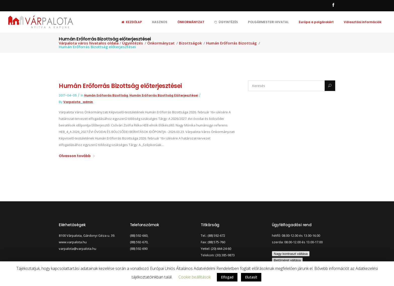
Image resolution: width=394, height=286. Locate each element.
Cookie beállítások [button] (194, 277)
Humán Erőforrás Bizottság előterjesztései (120, 86)
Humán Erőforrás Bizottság (231, 43)
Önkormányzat (161, 43)
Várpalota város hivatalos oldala (89, 43)
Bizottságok (190, 43)
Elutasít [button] (251, 277)
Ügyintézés (132, 43)
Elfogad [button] (227, 277)
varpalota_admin (78, 102)
